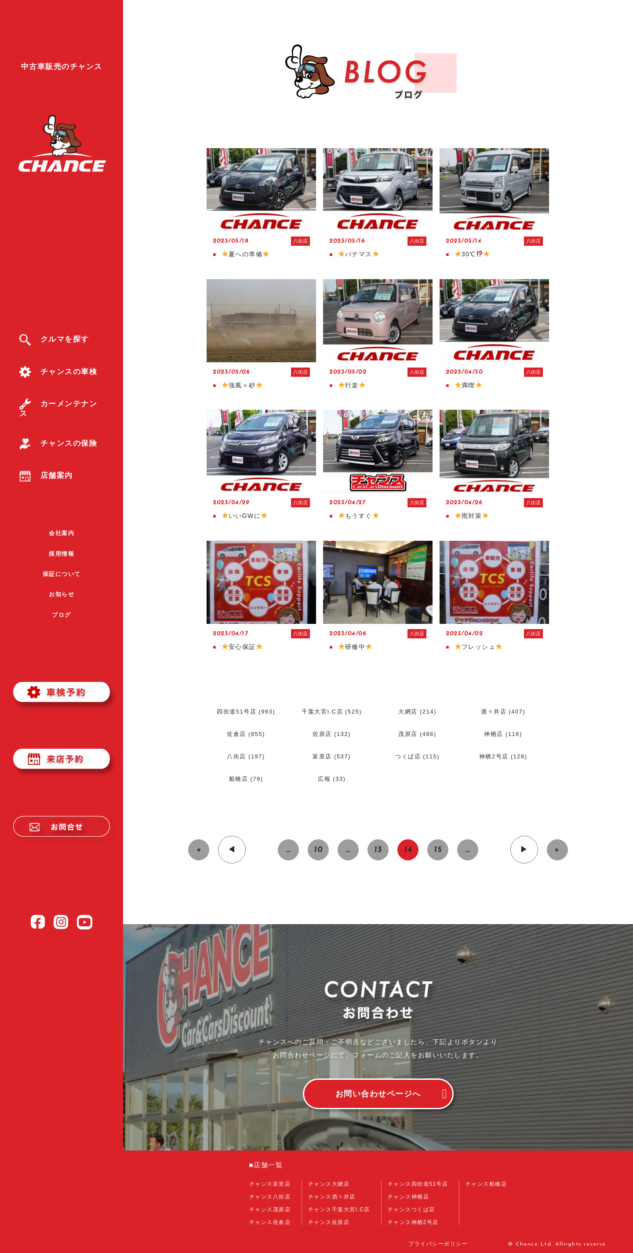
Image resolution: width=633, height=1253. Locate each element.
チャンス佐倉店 (270, 1222)
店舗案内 (46, 475)
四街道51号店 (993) (246, 711)
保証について (62, 574)
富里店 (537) (331, 756)
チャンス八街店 (270, 1197)
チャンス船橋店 (486, 1184)
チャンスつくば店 (411, 1209)
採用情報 (61, 553)
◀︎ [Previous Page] (232, 850)
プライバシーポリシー (438, 1244)
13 (378, 850)
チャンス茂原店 (270, 1209)
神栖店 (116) (503, 734)
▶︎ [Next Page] (524, 850)
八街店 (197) (246, 756)
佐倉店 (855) (246, 734)
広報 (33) (332, 779)
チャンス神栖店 (408, 1197)
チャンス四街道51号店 (418, 1184)
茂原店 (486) (417, 734)
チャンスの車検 (58, 372)
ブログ (61, 615)
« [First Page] (198, 850)
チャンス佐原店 (329, 1222)
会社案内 (61, 533)
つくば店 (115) (417, 756)
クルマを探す (54, 339)
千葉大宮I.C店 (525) (332, 711)
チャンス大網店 (329, 1184)
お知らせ (61, 594)
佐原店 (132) (331, 734)
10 (318, 850)
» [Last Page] (557, 850)
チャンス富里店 (270, 1184)
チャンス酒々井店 (332, 1197)
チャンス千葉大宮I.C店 (339, 1209)
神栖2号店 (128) (503, 756)
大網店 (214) (417, 711)
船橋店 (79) (246, 779)
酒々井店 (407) (503, 711)
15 (438, 850)
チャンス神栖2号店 (413, 1222)
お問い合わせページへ (378, 1093)
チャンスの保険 (58, 443)
